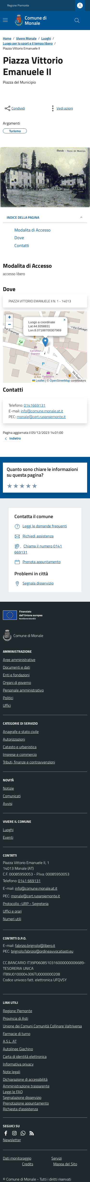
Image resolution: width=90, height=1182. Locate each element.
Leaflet (38, 380)
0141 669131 (29, 881)
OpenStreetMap (60, 380)
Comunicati (12, 796)
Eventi (8, 837)
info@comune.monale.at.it (42, 411)
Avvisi (7, 803)
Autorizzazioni (14, 739)
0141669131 (34, 405)
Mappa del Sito (65, 1164)
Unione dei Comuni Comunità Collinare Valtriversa (42, 1026)
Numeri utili (12, 919)
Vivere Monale (26, 38)
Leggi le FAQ (13, 1092)
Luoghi (46, 38)
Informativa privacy (18, 1064)
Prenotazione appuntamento (26, 1103)
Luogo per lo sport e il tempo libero (28, 43)
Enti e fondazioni (16, 675)
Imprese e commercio (20, 754)
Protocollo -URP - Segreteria (25, 903)
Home (7, 38)
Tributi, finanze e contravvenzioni (29, 762)
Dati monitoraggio (17, 1158)
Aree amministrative (19, 659)
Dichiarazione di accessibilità (25, 1079)
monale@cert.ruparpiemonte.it (41, 416)
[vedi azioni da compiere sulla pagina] (61, 108)
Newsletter (12, 1140)
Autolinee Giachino (18, 1049)
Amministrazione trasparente (26, 1086)
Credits (27, 1164)
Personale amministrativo (23, 690)
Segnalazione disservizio (22, 1097)
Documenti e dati (16, 667)
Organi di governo (17, 682)
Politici (8, 698)
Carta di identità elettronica (25, 1056)
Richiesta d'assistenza (20, 1109)
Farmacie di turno (16, 1033)
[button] (45, 342)
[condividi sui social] (14, 108)
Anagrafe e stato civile (21, 731)
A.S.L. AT (10, 1041)
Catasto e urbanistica (19, 747)
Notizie (8, 788)
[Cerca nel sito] (75, 20)
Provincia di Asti (15, 1018)
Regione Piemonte (18, 5)
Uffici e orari (12, 911)
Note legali (11, 1072)
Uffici (7, 705)
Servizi (56, 1158)
